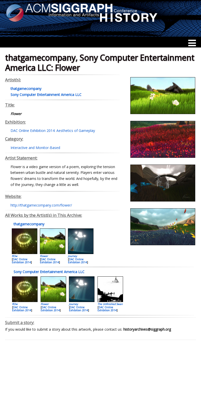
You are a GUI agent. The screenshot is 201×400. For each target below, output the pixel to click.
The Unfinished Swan (110, 304)
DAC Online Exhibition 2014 (21, 261)
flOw (14, 256)
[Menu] (192, 42)
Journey (72, 256)
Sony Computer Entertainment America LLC (48, 271)
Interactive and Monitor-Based (35, 147)
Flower (44, 256)
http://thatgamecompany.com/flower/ (41, 205)
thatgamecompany (28, 224)
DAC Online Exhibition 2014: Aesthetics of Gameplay (53, 130)
